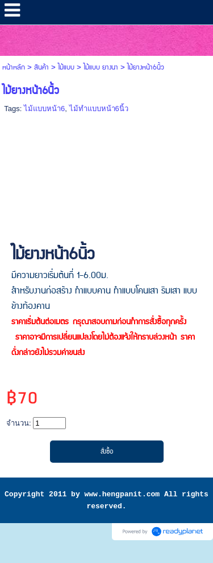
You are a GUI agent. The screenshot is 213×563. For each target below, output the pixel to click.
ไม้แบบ (66, 68)
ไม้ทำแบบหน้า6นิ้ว (98, 108)
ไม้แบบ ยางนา (100, 68)
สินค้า (41, 68)
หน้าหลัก (13, 68)
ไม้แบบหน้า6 (44, 108)
